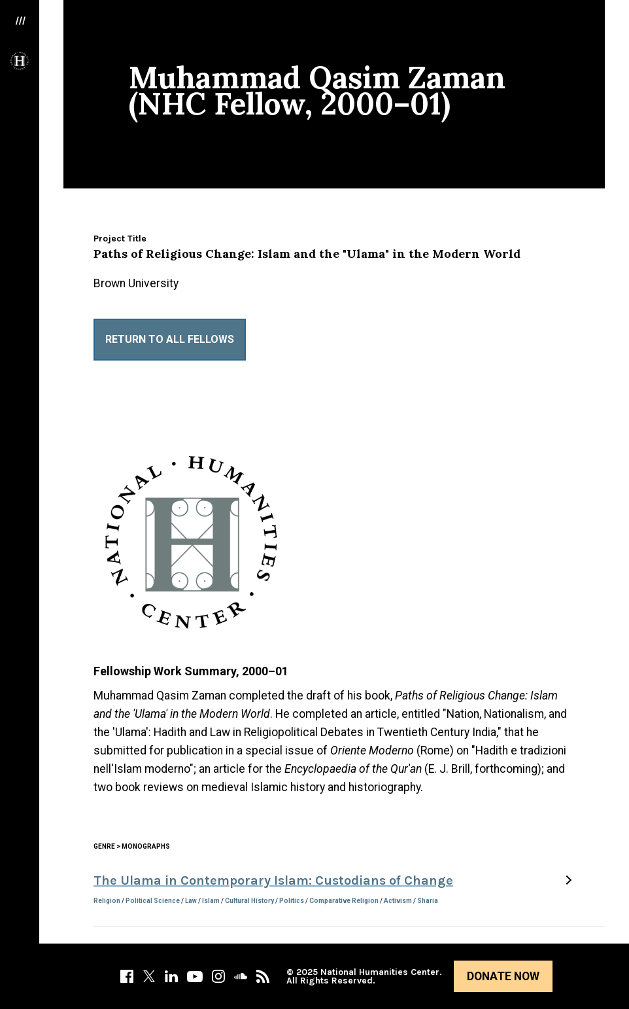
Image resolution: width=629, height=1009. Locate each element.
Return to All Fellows (169, 339)
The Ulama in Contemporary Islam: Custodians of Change (273, 880)
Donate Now (503, 976)
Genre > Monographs (132, 846)
